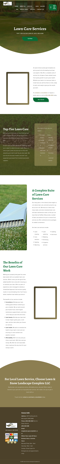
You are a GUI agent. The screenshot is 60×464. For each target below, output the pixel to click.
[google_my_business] (15, 442)
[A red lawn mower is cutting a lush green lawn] (42, 303)
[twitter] (11, 442)
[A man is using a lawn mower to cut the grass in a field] (15, 82)
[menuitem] (16, 6)
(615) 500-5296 (25, 426)
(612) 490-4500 (39, 33)
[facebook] (8, 442)
